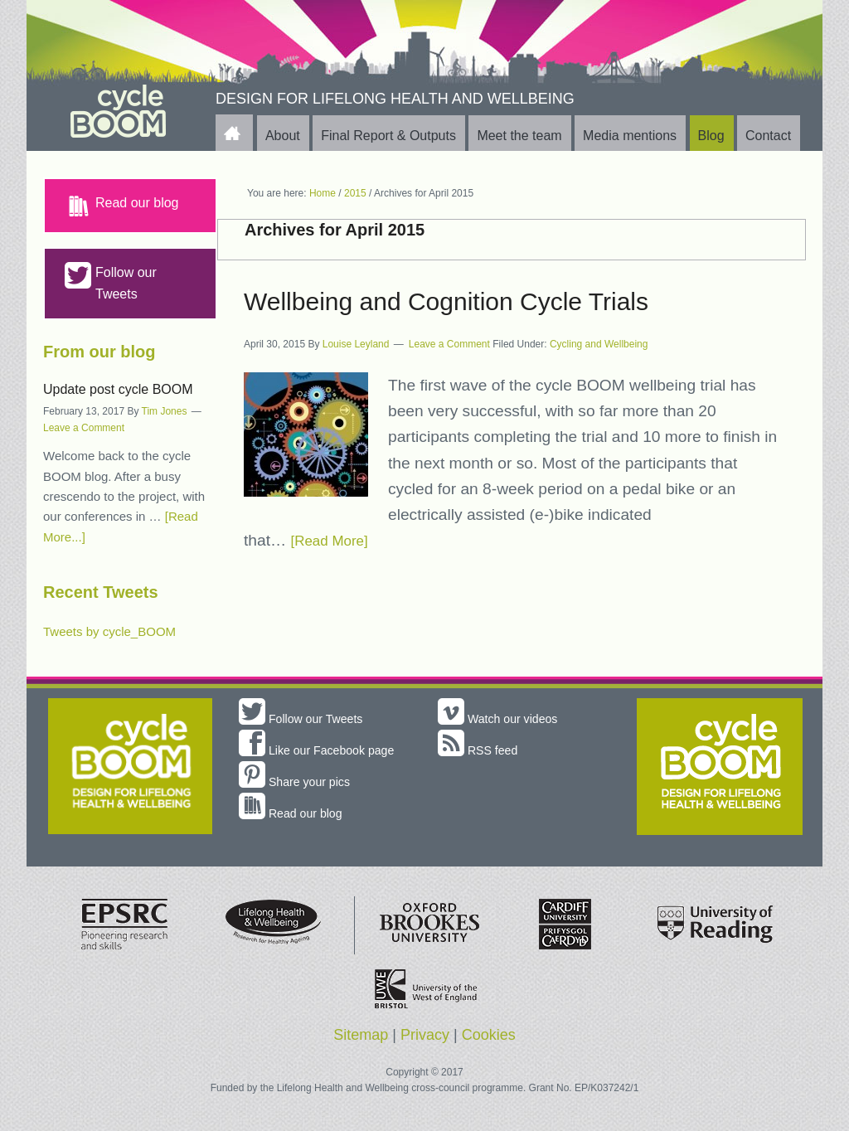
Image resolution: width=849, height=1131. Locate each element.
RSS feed (481, 750)
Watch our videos (504, 718)
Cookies (489, 1039)
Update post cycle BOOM (118, 389)
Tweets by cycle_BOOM (109, 631)
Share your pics (300, 803)
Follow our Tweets (111, 281)
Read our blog (122, 205)
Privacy (424, 1039)
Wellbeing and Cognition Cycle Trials (446, 301)
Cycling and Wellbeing (599, 344)
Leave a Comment (449, 344)
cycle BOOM (118, 111)
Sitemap (360, 1039)
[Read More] (335, 540)
